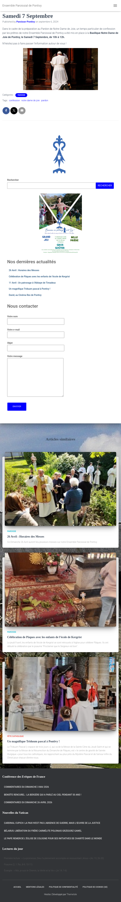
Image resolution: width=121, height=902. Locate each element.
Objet (35, 345)
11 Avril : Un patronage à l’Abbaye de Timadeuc (32, 282)
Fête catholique (15, 736)
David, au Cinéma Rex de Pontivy (25, 295)
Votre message (35, 376)
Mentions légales (35, 887)
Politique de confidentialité (63, 887)
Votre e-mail (35, 332)
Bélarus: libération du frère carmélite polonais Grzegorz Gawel (43, 831)
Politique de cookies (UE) (95, 887)
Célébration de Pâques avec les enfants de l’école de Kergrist (39, 276)
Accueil (17, 887)
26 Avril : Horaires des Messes (24, 270)
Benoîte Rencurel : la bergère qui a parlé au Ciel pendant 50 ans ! (42, 794)
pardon (44, 100)
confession (14, 100)
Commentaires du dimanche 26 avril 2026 (28, 802)
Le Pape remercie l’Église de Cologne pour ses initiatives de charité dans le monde (53, 838)
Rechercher (13, 180)
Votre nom (35, 319)
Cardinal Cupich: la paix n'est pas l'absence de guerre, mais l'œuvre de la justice (52, 823)
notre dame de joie (30, 100)
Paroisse (21, 95)
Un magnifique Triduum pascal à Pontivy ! (29, 289)
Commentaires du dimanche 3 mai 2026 (26, 787)
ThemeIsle (72, 894)
